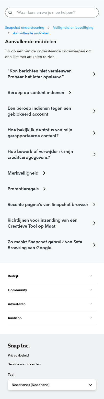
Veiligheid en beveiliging (73, 27)
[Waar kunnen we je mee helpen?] (52, 12)
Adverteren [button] (50, 304)
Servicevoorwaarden (24, 364)
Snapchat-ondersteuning (24, 27)
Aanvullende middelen (31, 33)
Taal (11, 374)
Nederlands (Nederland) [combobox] (52, 385)
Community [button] (50, 290)
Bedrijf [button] (50, 276)
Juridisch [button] (50, 318)
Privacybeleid (18, 355)
